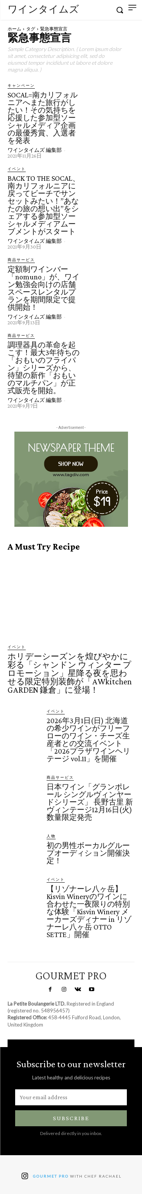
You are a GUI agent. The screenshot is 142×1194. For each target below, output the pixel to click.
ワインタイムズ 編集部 (35, 150)
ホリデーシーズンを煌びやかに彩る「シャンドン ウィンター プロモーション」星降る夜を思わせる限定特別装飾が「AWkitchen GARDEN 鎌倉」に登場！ (70, 673)
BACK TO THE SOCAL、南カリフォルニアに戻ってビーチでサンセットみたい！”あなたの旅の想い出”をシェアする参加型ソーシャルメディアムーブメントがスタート (44, 205)
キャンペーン (21, 85)
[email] (71, 1097)
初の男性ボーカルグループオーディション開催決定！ (88, 853)
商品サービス (21, 259)
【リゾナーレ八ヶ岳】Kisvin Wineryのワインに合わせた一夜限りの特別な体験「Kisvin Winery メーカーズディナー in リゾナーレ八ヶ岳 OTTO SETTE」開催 (89, 912)
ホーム (14, 29)
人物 (51, 836)
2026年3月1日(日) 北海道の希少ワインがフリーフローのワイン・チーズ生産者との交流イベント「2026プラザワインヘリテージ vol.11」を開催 (88, 739)
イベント (17, 168)
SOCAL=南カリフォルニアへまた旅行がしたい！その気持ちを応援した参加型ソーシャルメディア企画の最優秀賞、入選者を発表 (43, 118)
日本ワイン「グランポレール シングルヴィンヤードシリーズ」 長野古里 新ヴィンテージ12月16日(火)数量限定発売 (90, 802)
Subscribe (71, 1118)
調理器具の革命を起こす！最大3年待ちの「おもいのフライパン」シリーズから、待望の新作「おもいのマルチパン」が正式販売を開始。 (44, 368)
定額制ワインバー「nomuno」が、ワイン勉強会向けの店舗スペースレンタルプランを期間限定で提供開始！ (44, 288)
